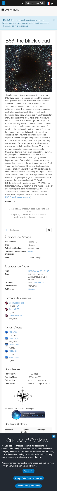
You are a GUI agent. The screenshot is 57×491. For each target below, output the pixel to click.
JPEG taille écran (15, 315)
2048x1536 (14, 357)
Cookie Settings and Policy (28, 485)
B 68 (30, 271)
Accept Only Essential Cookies (28, 478)
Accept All (28, 471)
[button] (18, 306)
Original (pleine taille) (16, 303)
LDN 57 (46, 271)
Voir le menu (10, 9)
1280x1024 (14, 338)
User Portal (39, 3)
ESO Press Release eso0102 (17, 197)
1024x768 (13, 332)
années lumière (37, 283)
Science (29, 3)
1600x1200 (14, 345)
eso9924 (32, 251)
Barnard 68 (37, 271)
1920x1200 (14, 351)
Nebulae (31, 289)
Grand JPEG (14, 309)
